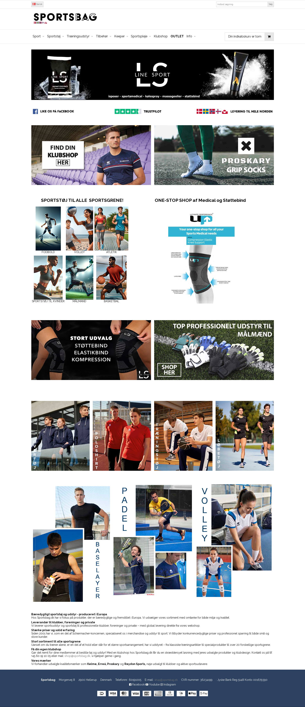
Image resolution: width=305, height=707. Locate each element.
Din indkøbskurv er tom (251, 37)
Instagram (168, 684)
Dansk (37, 4)
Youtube (153, 684)
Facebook (137, 684)
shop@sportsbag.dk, (78, 656)
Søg (271, 4)
